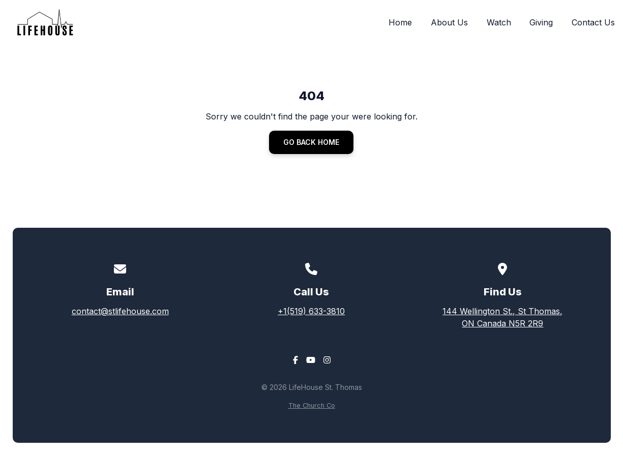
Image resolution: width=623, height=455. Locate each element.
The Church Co (311, 405)
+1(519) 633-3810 (311, 311)
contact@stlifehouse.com (120, 311)
